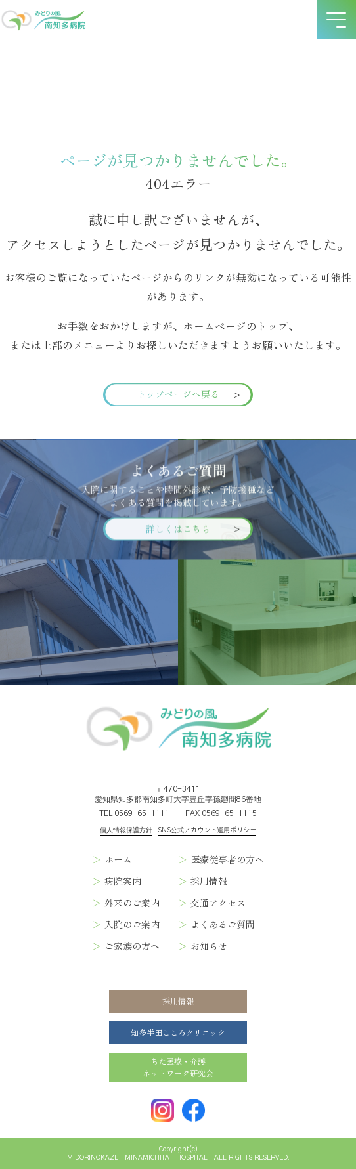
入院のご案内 (132, 924)
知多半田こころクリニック (178, 1032)
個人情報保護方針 (126, 830)
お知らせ (208, 945)
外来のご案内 (132, 902)
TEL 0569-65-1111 (134, 813)
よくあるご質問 (222, 924)
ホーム (118, 859)
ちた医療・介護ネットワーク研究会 (178, 1067)
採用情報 (208, 880)
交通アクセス (218, 902)
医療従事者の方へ (227, 859)
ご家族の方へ (132, 945)
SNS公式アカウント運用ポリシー (207, 830)
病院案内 (122, 880)
